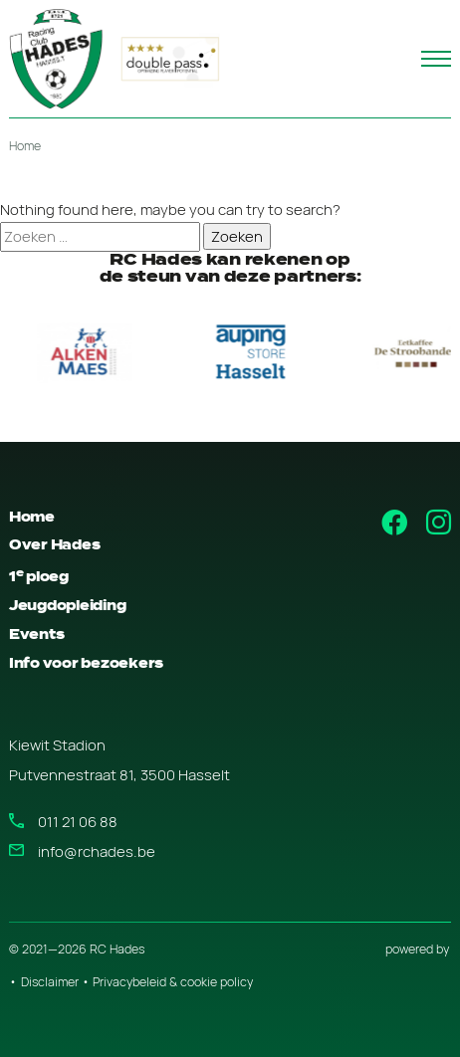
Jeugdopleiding (67, 605)
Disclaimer (50, 981)
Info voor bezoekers (86, 663)
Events (37, 634)
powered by (417, 949)
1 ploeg (39, 576)
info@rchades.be (96, 851)
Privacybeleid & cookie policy (173, 981)
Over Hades (55, 544)
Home (25, 145)
